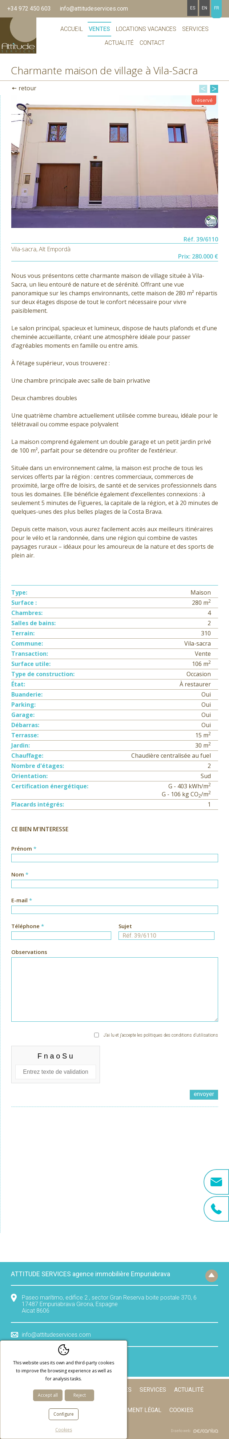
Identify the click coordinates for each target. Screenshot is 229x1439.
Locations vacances (146, 28)
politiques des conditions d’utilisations (181, 1035)
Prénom (114, 853)
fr (216, 8)
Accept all (48, 1395)
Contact (152, 42)
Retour (27, 88)
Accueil (71, 28)
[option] (114, 161)
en (204, 8)
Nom (114, 879)
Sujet (166, 931)
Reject (79, 1395)
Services (195, 28)
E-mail (114, 905)
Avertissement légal (129, 1410)
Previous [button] (203, 89)
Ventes (99, 28)
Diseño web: (194, 1431)
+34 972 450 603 (29, 8)
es (192, 8)
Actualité (119, 42)
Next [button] (214, 89)
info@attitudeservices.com (94, 8)
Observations (114, 985)
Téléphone (61, 931)
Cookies (181, 1410)
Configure (63, 1414)
